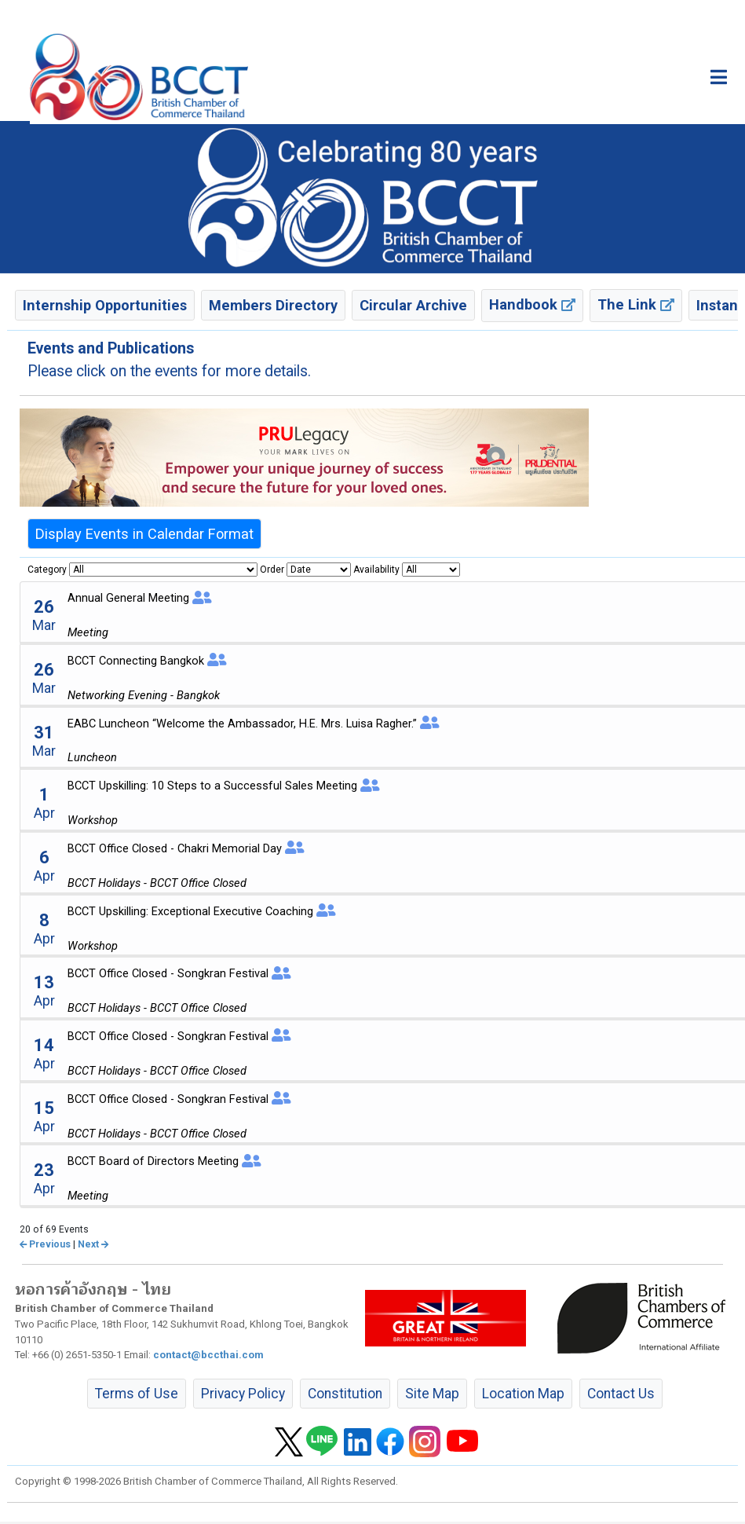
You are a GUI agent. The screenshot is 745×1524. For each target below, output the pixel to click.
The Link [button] (635, 304)
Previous (45, 1244)
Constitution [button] (345, 1393)
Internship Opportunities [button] (105, 305)
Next (93, 1244)
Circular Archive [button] (413, 305)
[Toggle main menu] (718, 77)
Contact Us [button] (621, 1393)
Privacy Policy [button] (243, 1393)
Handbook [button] (532, 304)
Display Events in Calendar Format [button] (144, 534)
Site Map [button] (432, 1393)
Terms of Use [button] (136, 1393)
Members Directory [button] (273, 305)
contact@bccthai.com (208, 1355)
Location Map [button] (523, 1393)
